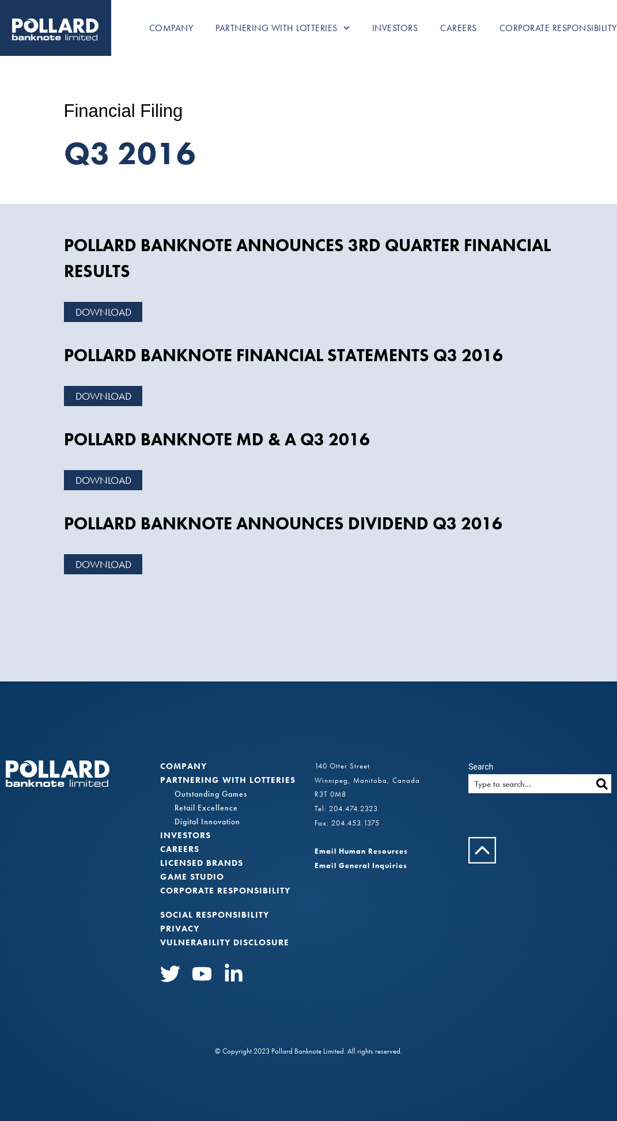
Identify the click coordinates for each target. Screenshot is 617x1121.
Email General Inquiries (361, 865)
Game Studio (192, 877)
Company (171, 28)
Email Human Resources (361, 851)
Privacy (179, 928)
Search (480, 767)
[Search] (601, 783)
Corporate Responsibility (558, 28)
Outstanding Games (211, 794)
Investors (395, 28)
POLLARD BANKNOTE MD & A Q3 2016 (217, 439)
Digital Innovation (207, 821)
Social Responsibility (214, 915)
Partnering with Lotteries (282, 28)
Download (103, 312)
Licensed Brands (201, 863)
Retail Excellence (206, 807)
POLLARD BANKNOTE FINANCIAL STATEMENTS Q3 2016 (283, 355)
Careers (458, 28)
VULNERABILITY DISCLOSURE (224, 942)
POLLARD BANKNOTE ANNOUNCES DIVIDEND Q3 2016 (283, 524)
